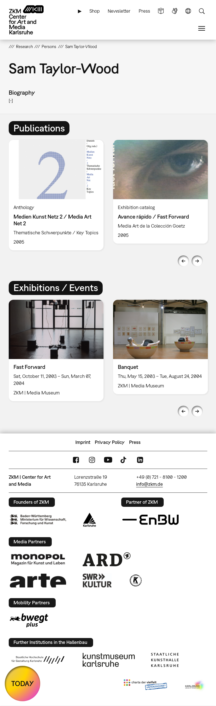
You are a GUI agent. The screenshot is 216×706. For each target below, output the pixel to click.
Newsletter (119, 11)
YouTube (108, 460)
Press (144, 11)
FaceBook (76, 460)
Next (197, 261)
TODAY (22, 683)
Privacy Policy (110, 442)
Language (188, 11)
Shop (94, 11)
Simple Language (160, 11)
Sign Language (174, 11)
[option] (56, 195)
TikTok (124, 460)
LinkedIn (140, 460)
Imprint (82, 442)
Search (201, 11)
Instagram (92, 460)
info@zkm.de (149, 484)
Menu (201, 28)
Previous (183, 261)
